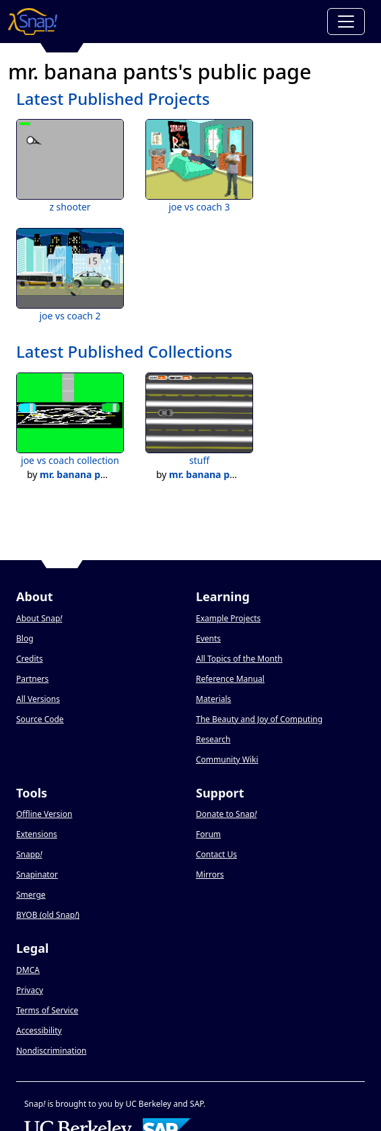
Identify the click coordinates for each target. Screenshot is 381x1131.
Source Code (40, 719)
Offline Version (44, 814)
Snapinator (37, 874)
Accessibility (39, 1030)
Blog (25, 638)
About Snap (39, 618)
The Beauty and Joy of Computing (259, 719)
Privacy (29, 990)
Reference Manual (230, 679)
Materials (213, 699)
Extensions (36, 834)
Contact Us (216, 854)
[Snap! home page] (32, 21)
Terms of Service (47, 1010)
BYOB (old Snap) (47, 915)
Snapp (29, 854)
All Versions (38, 699)
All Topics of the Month (239, 658)
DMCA (28, 970)
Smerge (31, 894)
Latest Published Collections (124, 351)
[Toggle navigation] (346, 21)
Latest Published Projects (113, 98)
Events (208, 638)
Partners (32, 679)
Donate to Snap (226, 814)
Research (213, 739)
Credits (29, 658)
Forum (208, 834)
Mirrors (210, 874)
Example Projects (228, 618)
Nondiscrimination (51, 1050)
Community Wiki (227, 759)
